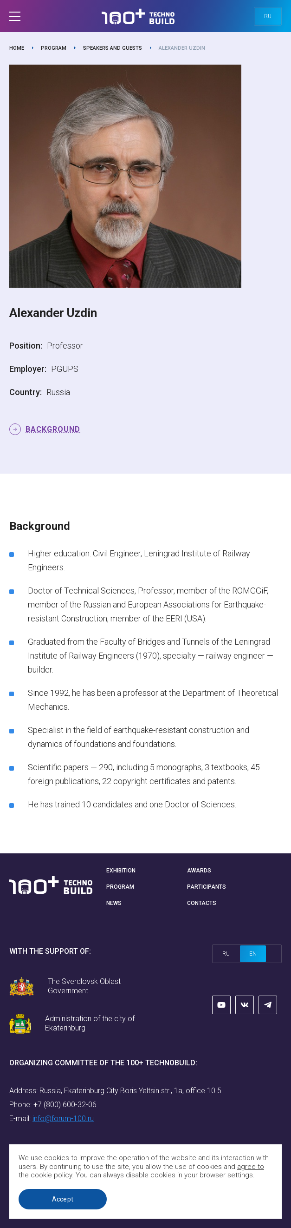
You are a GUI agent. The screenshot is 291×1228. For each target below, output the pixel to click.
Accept (63, 1199)
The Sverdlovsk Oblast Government (84, 986)
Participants (206, 887)
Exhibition (121, 870)
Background (53, 429)
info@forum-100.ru (63, 1118)
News (114, 903)
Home (16, 48)
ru (268, 16)
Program (53, 48)
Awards (199, 870)
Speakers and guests (112, 48)
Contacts (201, 903)
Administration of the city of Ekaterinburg (90, 1023)
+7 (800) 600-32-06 (65, 1104)
